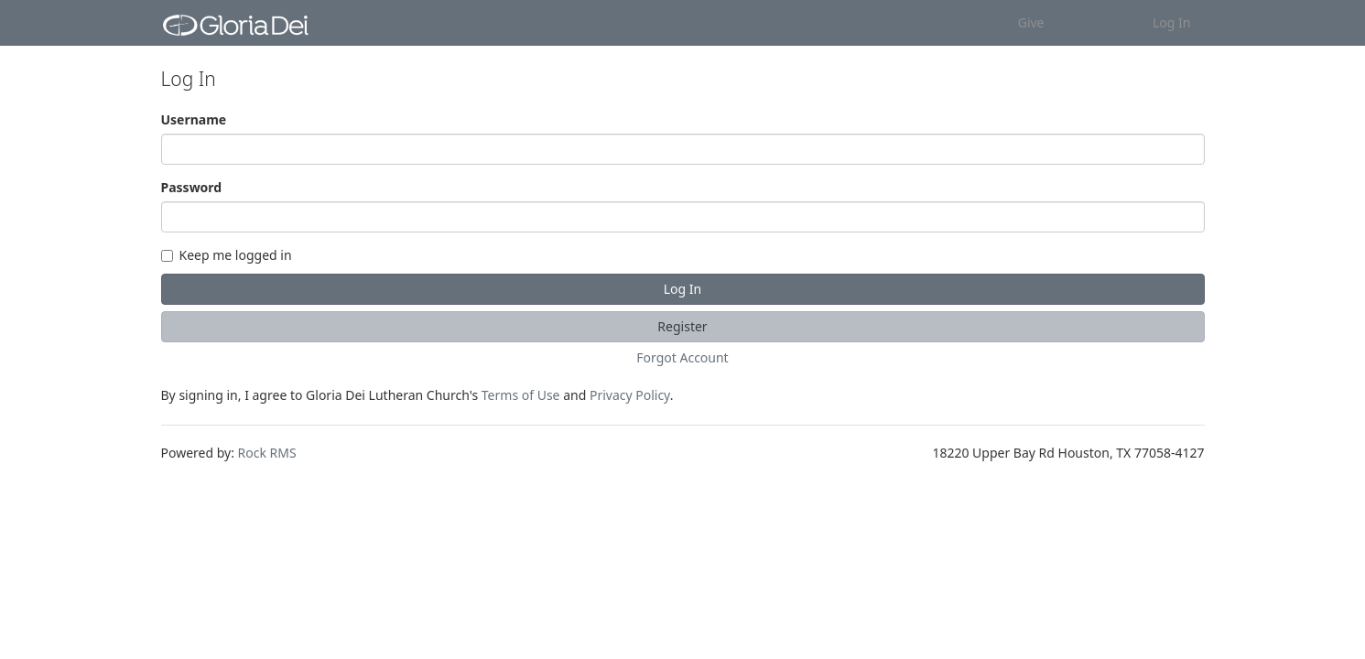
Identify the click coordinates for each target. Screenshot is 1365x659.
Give (1031, 22)
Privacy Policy (630, 395)
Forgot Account (682, 357)
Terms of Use (521, 395)
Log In (1171, 22)
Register (682, 326)
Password (191, 187)
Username (194, 119)
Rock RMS (267, 452)
